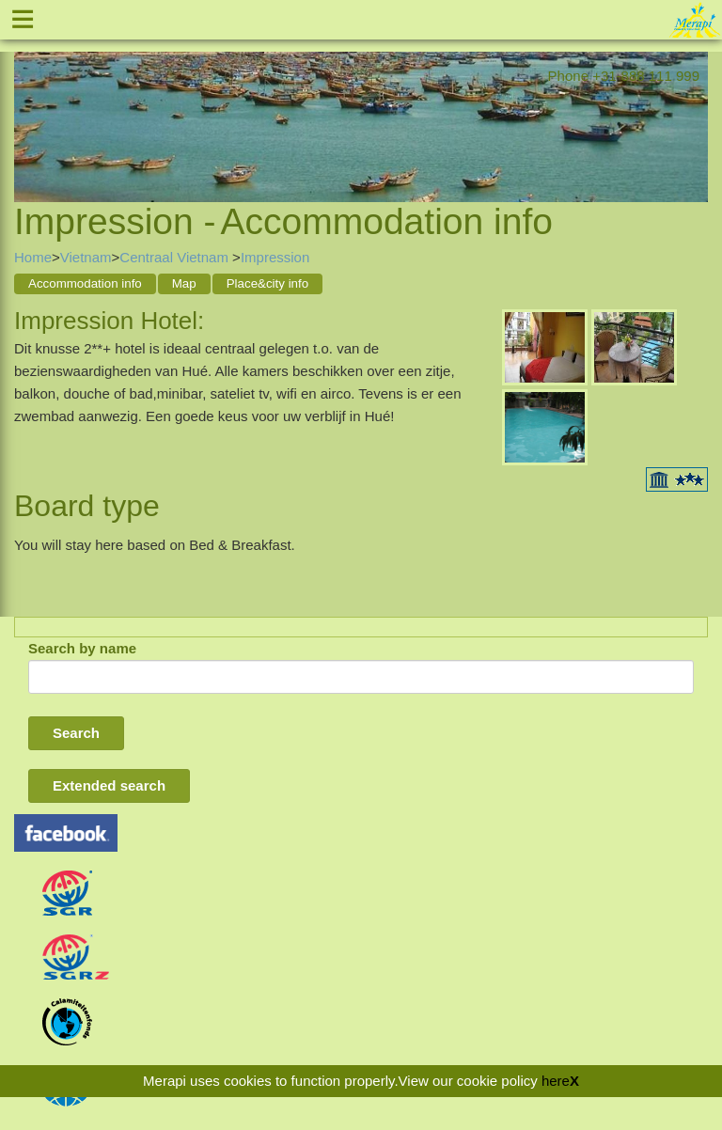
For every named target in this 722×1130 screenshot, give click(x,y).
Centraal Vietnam (175, 257)
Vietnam (86, 257)
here (556, 1081)
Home (33, 257)
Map (184, 283)
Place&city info (267, 283)
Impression (275, 257)
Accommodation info (85, 283)
